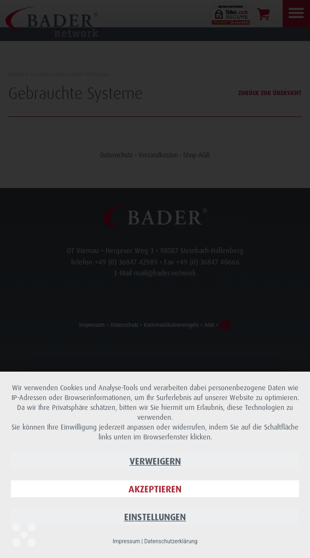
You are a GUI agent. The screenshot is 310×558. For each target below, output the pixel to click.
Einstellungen (155, 516)
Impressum (126, 541)
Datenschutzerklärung (170, 541)
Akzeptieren (155, 489)
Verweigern (155, 461)
